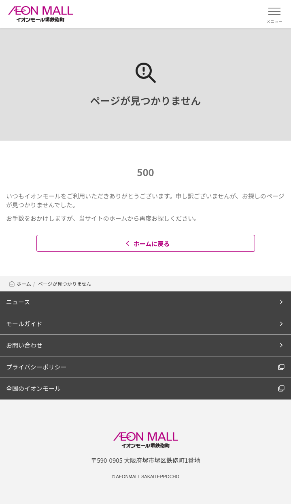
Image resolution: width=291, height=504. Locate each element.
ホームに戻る (146, 243)
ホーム (19, 283)
